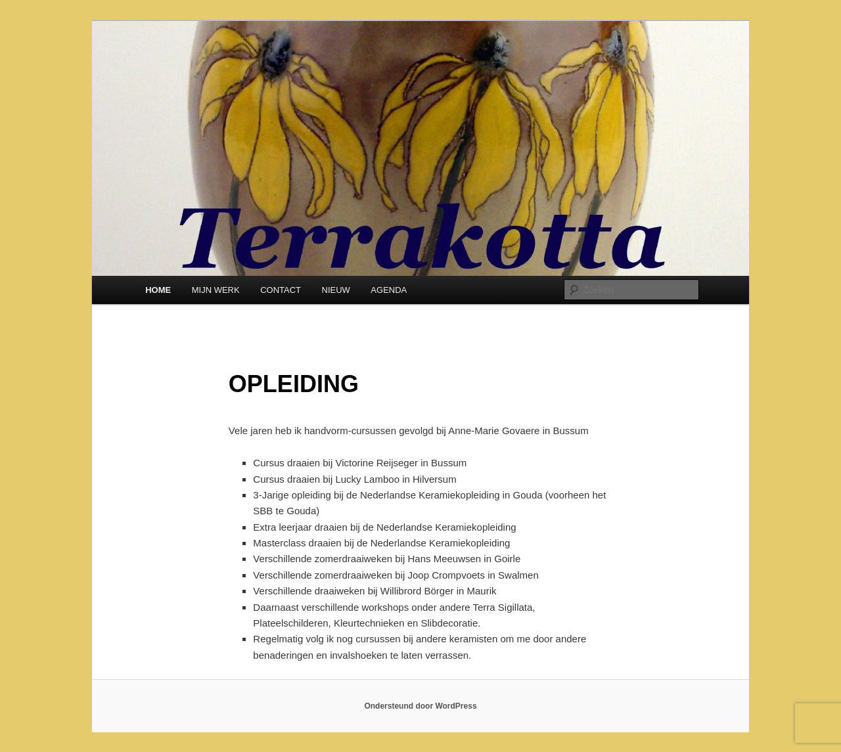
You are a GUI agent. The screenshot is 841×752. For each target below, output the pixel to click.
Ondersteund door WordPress (420, 706)
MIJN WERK (216, 290)
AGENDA (389, 290)
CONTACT (280, 290)
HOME (158, 290)
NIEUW (336, 290)
